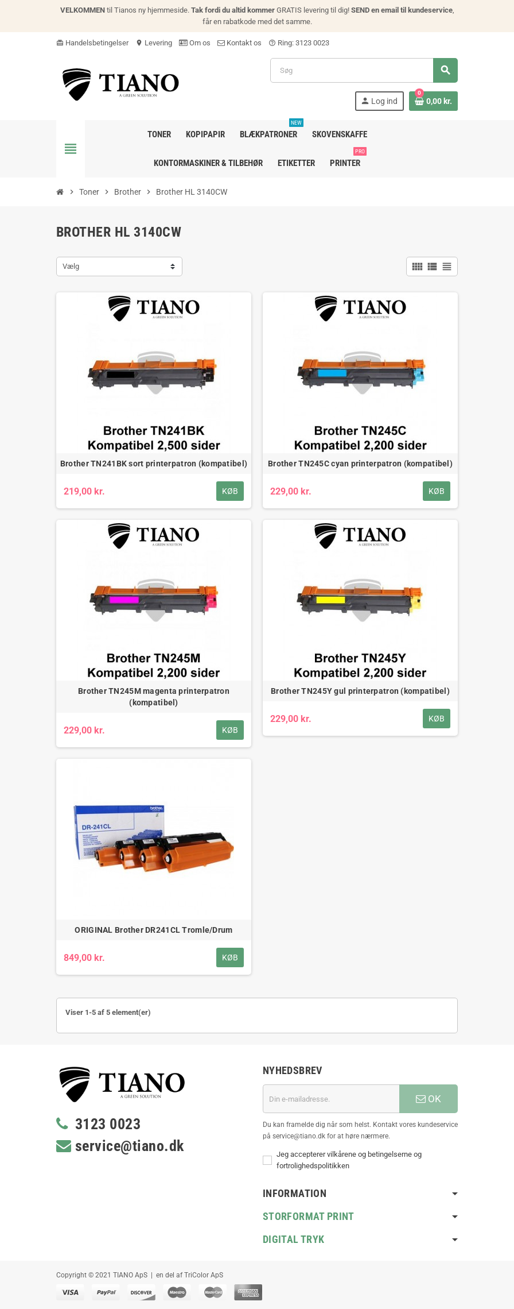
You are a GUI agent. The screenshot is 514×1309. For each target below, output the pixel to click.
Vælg (71, 266)
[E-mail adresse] (331, 1098)
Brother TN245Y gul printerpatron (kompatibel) (360, 691)
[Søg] (363, 70)
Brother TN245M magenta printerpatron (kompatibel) (153, 696)
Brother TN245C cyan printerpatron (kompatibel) (360, 463)
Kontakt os (239, 42)
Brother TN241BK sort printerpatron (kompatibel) (153, 463)
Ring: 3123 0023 (298, 42)
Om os (195, 42)
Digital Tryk (293, 1239)
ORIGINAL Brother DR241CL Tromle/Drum (153, 930)
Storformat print (309, 1216)
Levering (153, 42)
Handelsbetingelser (92, 42)
